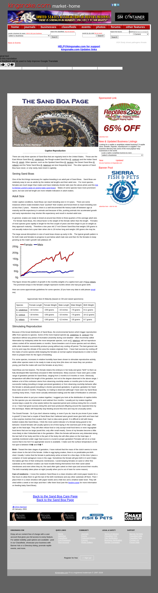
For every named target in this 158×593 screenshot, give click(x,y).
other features (135, 27)
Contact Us (134, 540)
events (86, 27)
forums (116, 27)
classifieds (69, 27)
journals (29, 27)
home (15, 27)
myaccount (140, 31)
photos (101, 27)
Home (60, 534)
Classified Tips (136, 538)
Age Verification (111, 538)
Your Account (63, 542)
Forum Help (135, 542)
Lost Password (64, 540)
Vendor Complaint (112, 542)
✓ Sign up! (86, 558)
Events (84, 536)
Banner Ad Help (136, 534)
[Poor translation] (10, 64)
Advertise (62, 536)
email (93, 289)
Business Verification (113, 540)
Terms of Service (112, 534)
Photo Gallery (87, 542)
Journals (84, 534)
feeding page (73, 483)
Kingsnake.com (61, 573)
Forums (84, 540)
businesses (48, 27)
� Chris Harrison (19, 507)
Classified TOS (111, 536)
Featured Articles (88, 538)
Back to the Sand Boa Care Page (55, 496)
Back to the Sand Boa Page (55, 500)
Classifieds (62, 538)
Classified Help (136, 536)
